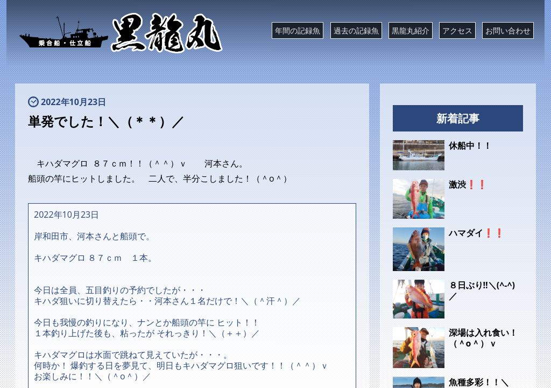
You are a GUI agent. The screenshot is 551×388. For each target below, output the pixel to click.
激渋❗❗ (468, 184)
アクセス (457, 30)
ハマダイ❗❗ (477, 233)
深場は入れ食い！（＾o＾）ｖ (483, 338)
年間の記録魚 (297, 30)
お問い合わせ (508, 30)
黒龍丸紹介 (410, 30)
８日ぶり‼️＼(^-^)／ (482, 290)
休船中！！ (470, 145)
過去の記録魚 (356, 30)
